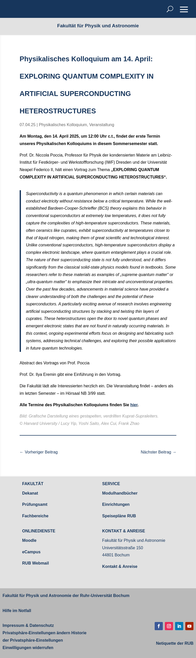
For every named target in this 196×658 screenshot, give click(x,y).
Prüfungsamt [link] (34, 504)
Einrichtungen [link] (116, 504)
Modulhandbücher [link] (120, 493)
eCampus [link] (31, 552)
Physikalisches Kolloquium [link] (63, 125)
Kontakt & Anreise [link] (119, 566)
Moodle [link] (29, 540)
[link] (39, 452)
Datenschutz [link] (41, 625)
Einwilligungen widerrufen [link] (28, 647)
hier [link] (133, 405)
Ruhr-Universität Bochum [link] (104, 595)
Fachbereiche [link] (35, 516)
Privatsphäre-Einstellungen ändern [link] (36, 633)
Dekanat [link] (30, 493)
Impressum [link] (13, 625)
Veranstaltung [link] (101, 125)
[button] (184, 9)
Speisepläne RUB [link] (119, 516)
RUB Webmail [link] (35, 563)
